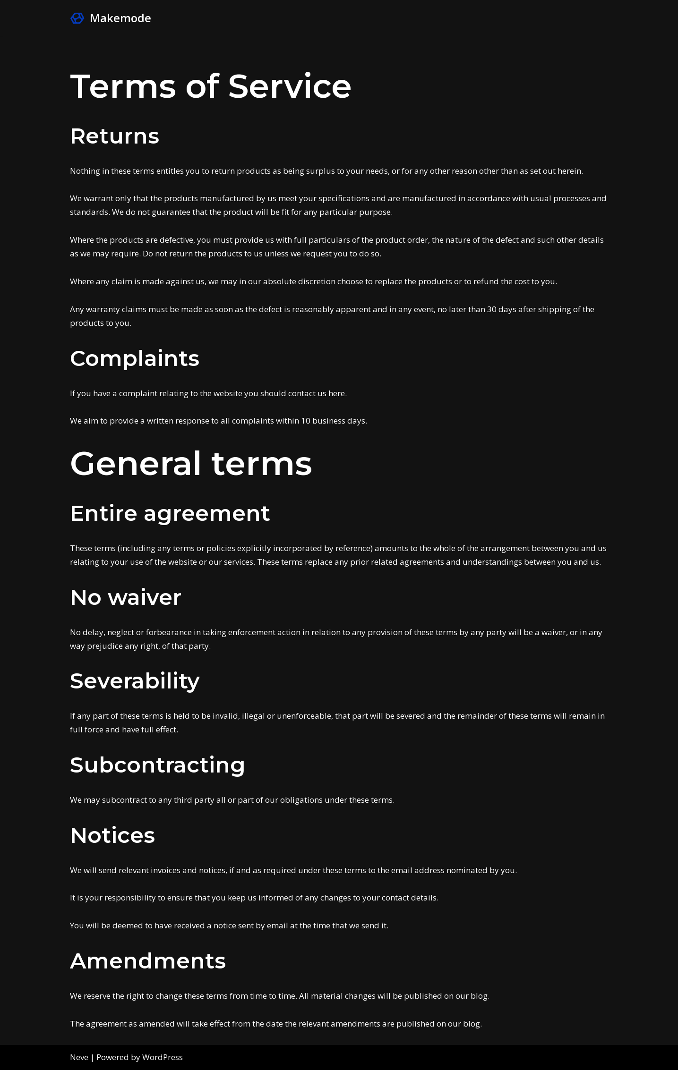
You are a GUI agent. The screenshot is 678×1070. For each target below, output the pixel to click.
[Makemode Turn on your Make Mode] (110, 18)
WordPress (162, 1057)
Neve (79, 1057)
